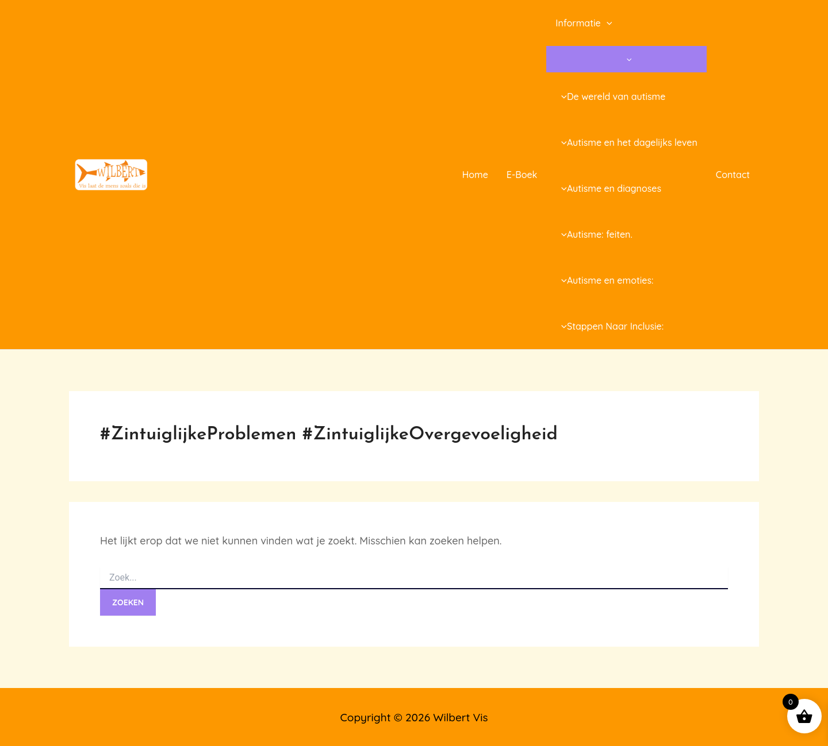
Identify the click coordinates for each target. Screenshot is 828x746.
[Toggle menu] (626, 59)
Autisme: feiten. (593, 234)
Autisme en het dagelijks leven (626, 142)
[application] (606, 23)
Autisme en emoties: (604, 280)
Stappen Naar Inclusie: (609, 326)
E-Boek (522, 174)
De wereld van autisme (610, 96)
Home (475, 174)
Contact (733, 174)
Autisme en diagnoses (608, 188)
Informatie (583, 23)
